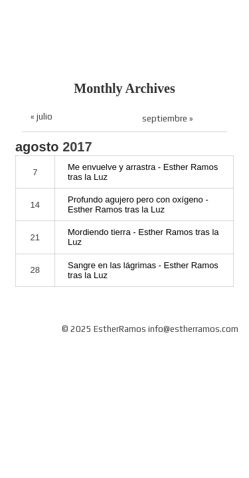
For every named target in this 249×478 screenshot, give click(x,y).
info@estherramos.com (193, 329)
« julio (41, 116)
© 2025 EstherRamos (104, 329)
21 (35, 237)
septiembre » (167, 118)
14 (35, 205)
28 (35, 270)
